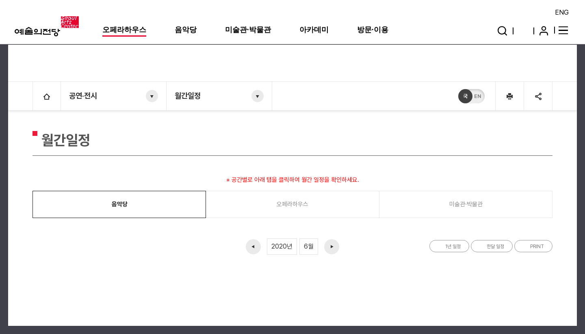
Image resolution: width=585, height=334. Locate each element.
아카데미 (314, 30)
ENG (562, 12)
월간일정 (188, 95)
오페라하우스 (124, 30)
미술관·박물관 (248, 30)
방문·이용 (372, 30)
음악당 (186, 30)
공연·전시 (83, 95)
